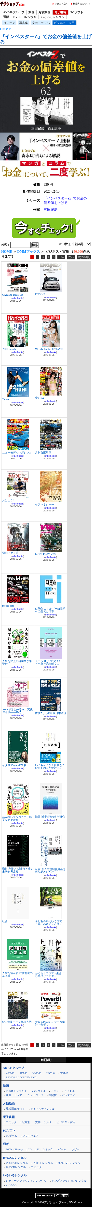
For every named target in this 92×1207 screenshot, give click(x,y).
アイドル (69, 1090)
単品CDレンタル (16, 1167)
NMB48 (36, 1073)
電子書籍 (60, 12)
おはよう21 (9, 500)
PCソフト (76, 12)
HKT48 (50, 1073)
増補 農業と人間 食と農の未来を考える (17, 870)
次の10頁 (84, 257)
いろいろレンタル (52, 17)
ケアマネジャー (44, 504)
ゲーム (62, 1149)
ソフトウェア (30, 1135)
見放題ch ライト (15, 1108)
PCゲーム (11, 1135)
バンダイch (38, 1090)
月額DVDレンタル (17, 1162)
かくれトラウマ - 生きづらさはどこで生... (49, 974)
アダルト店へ (61, 3)
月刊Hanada (9, 348)
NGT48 (64, 1073)
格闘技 (53, 1095)
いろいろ (11, 1184)
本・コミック (45, 1149)
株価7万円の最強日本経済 (50, 713)
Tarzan (6, 399)
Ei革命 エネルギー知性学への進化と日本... (50, 610)
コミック (9, 23)
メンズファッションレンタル (69, 1180)
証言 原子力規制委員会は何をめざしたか (50, 870)
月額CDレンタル (43, 1162)
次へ (71, 257)
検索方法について (82, 3)
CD (29, 1149)
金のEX (39, 397)
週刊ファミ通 (10, 552)
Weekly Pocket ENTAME (49, 348)
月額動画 (44, 12)
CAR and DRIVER (12, 294)
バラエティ (68, 1095)
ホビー (75, 1149)
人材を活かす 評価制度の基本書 (17, 974)
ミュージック (35, 1095)
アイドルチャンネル (42, 1108)
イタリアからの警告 (14, 765)
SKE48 (23, 1073)
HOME (5, 29)
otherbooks (17, 298)
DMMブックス (28, 251)
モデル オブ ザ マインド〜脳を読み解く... (48, 662)
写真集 (23, 23)
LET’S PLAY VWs (45, 553)
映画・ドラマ (14, 1095)
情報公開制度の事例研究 (50, 816)
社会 (5, 921)
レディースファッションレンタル (26, 1180)
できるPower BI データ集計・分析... (50, 1023)
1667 (61, 257)
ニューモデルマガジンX (16, 452)
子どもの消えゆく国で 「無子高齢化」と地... (48, 922)
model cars (8, 605)
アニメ (55, 1090)
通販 (6, 17)
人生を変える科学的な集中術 (17, 662)
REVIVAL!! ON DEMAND (21, 1077)
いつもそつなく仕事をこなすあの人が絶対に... (50, 766)
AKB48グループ (13, 12)
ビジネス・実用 (64, 23)
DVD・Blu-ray (14, 1149)
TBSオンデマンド (16, 1090)
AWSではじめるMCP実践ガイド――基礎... (17, 711)
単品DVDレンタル (69, 1162)
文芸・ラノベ (41, 23)
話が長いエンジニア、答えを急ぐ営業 (17, 818)
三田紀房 (50, 210)
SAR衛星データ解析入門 (17, 1021)
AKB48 (10, 1073)
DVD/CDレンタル (25, 17)
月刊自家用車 (43, 452)
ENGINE (40, 294)
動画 (31, 12)
